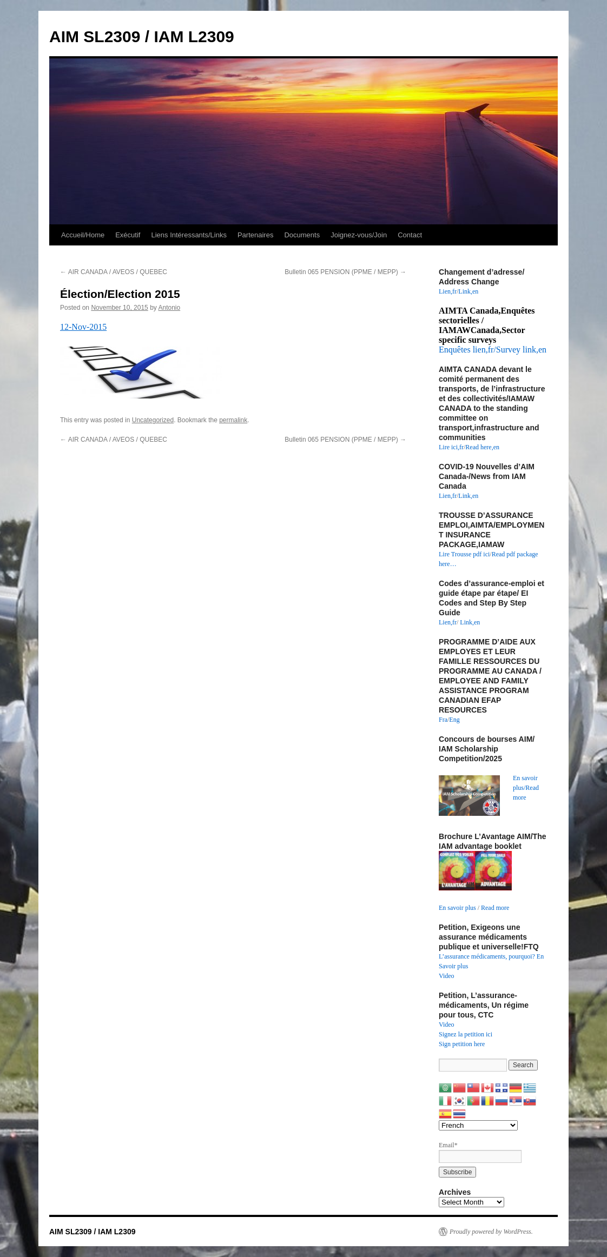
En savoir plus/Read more (526, 787)
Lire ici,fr (451, 447)
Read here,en (482, 447)
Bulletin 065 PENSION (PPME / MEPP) (345, 272)
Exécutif (127, 235)
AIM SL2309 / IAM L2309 (141, 36)
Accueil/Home (82, 235)
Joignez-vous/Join (359, 235)
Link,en (468, 291)
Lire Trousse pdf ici (464, 554)
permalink (233, 420)
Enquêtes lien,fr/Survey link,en (492, 349)
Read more (495, 908)
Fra (443, 719)
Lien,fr (448, 291)
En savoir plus (457, 908)
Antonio (170, 307)
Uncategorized (153, 420)
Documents (302, 235)
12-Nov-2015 (83, 326)
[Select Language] (478, 1125)
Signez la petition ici (465, 1034)
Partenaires (255, 235)
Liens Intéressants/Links (188, 235)
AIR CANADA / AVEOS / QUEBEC (113, 272)
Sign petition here (462, 1044)
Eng (454, 719)
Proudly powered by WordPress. (491, 1231)
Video (446, 976)
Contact (410, 235)
